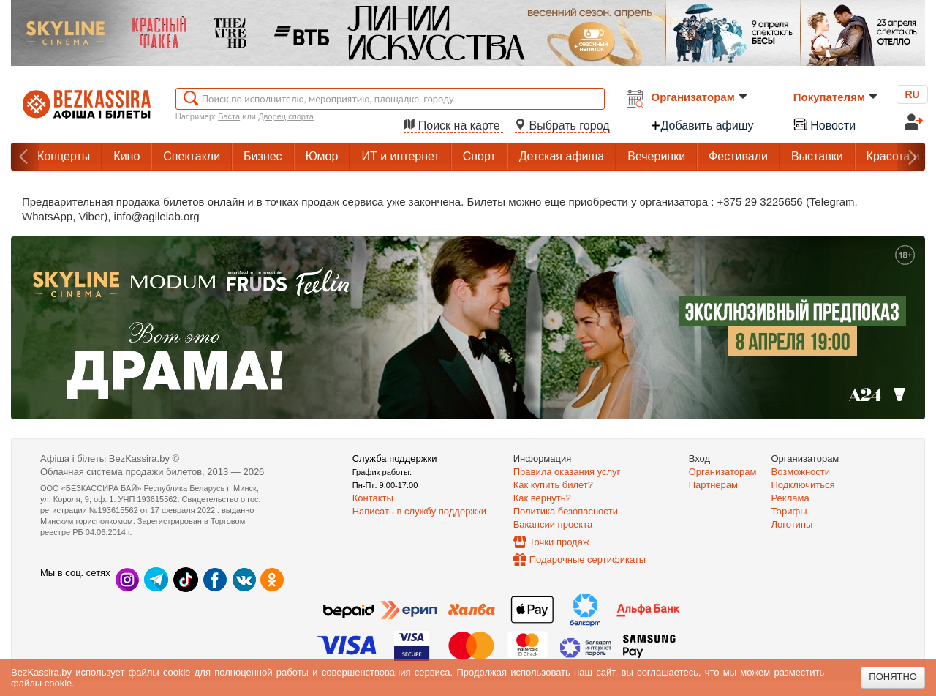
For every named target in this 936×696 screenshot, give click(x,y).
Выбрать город (562, 125)
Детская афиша (561, 156)
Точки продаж (559, 541)
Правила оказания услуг (567, 471)
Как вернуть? (542, 498)
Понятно (893, 676)
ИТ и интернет (400, 156)
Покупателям (835, 97)
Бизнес (263, 156)
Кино (126, 156)
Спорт (479, 156)
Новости (824, 124)
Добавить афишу (702, 125)
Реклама (790, 498)
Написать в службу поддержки (419, 511)
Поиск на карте (453, 125)
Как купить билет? (553, 484)
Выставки (817, 156)
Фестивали (738, 156)
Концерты (63, 156)
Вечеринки (656, 156)
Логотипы (792, 524)
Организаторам (699, 97)
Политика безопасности (565, 511)
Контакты (372, 498)
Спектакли (191, 156)
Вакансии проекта (553, 524)
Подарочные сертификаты (587, 559)
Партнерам (713, 484)
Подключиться (803, 484)
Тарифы (789, 511)
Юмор (322, 156)
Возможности (801, 471)
